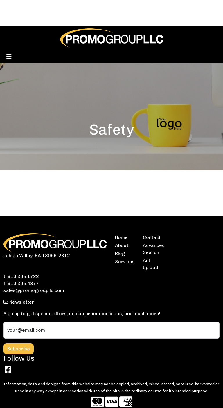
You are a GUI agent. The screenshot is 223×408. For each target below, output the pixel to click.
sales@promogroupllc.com (33, 290)
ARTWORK (45, 19)
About (121, 245)
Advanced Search (153, 249)
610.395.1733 (23, 276)
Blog (120, 253)
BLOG (28, 6)
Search (143, 6)
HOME (12, 6)
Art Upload (150, 264)
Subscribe (18, 348)
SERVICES (74, 6)
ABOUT (13, 19)
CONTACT (48, 6)
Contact (152, 237)
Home (121, 237)
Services (125, 261)
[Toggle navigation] (9, 57)
